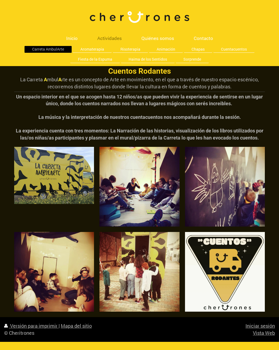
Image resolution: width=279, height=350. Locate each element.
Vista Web (264, 333)
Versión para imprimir (31, 326)
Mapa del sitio (76, 326)
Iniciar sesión (260, 326)
